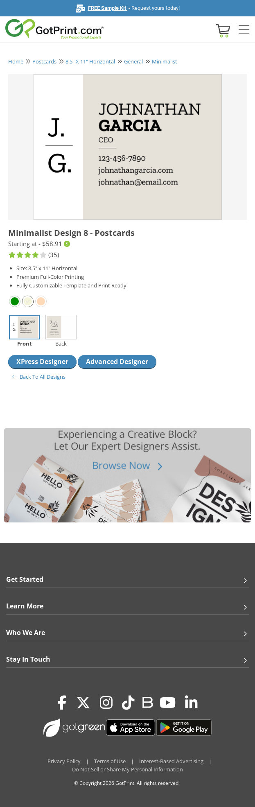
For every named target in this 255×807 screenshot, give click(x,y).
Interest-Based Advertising (171, 761)
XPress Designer (42, 361)
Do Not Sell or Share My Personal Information (127, 769)
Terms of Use (110, 761)
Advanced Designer (117, 361)
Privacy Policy (64, 761)
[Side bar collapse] (244, 30)
